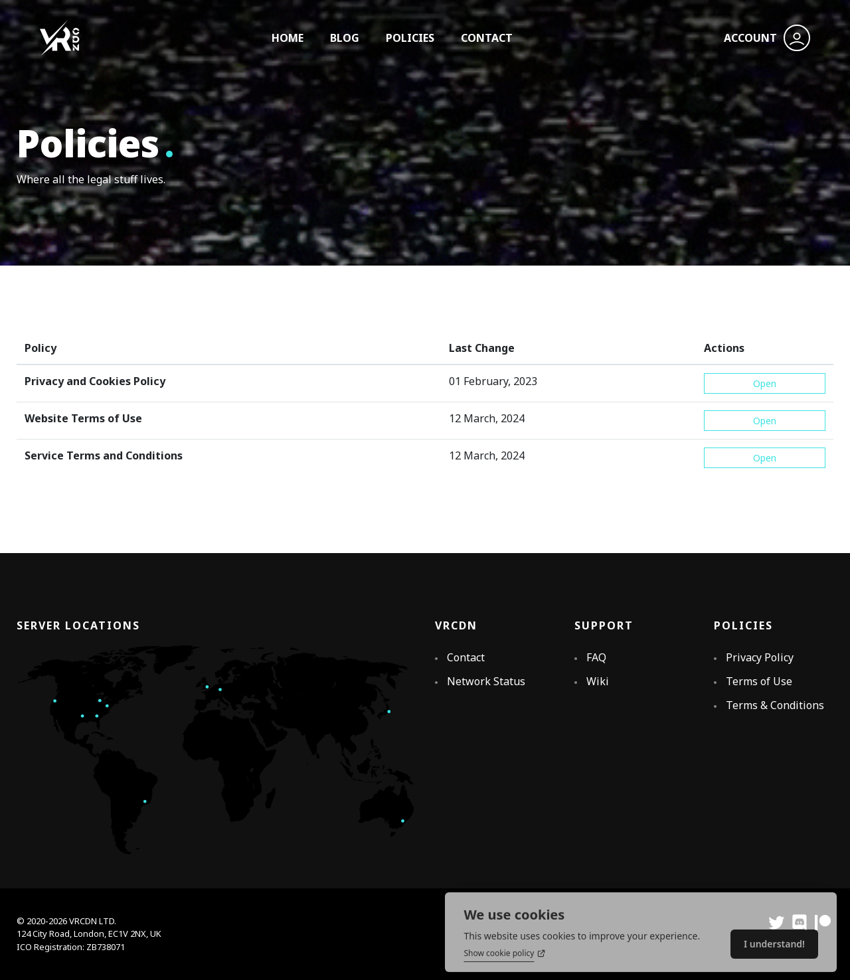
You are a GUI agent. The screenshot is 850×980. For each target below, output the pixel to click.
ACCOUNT (767, 38)
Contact (466, 657)
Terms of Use (759, 681)
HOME (287, 38)
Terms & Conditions (775, 705)
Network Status (486, 681)
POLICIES (410, 38)
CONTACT (487, 38)
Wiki (597, 681)
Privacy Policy (760, 657)
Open (764, 383)
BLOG (344, 38)
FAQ (596, 657)
